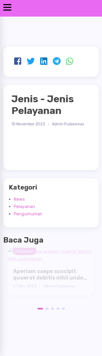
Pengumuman (28, 213)
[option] (51, 271)
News (19, 199)
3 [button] (52, 308)
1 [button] (39, 308)
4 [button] (58, 308)
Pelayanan (24, 206)
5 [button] (63, 308)
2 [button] (47, 308)
